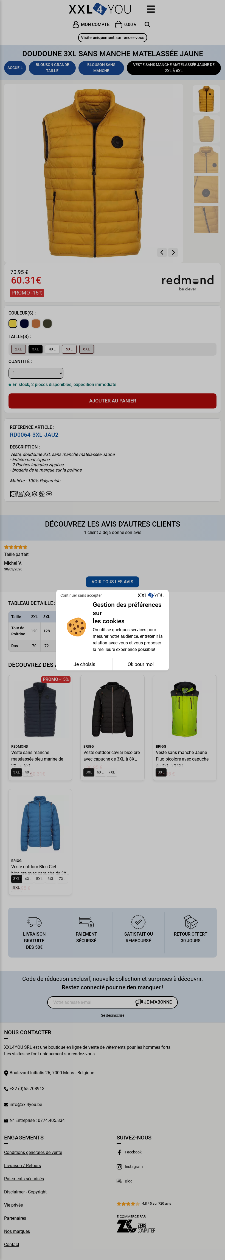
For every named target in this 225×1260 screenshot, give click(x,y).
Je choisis (84, 664)
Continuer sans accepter (81, 595)
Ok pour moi (141, 664)
